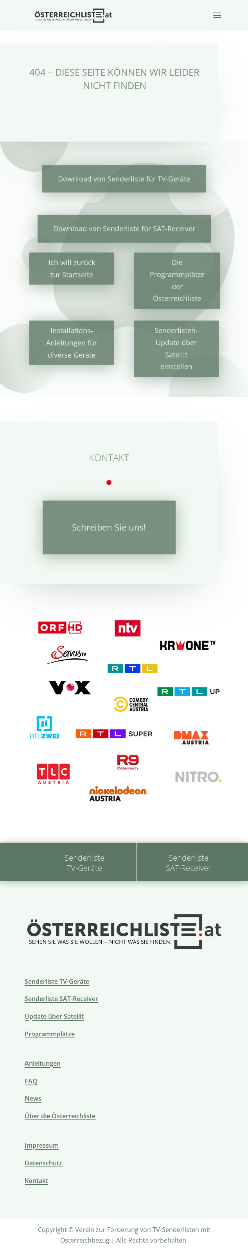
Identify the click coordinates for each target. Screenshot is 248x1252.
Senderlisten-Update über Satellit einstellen (176, 345)
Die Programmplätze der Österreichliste (177, 279)
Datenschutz (43, 1163)
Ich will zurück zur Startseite (72, 268)
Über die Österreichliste (60, 1116)
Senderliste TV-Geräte (57, 981)
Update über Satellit (54, 1016)
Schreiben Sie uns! (109, 524)
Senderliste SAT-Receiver (61, 998)
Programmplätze (50, 1034)
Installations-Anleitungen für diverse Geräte (71, 340)
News (33, 1098)
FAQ (31, 1081)
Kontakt (36, 1180)
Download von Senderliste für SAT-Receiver (124, 228)
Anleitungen (43, 1063)
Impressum (42, 1145)
